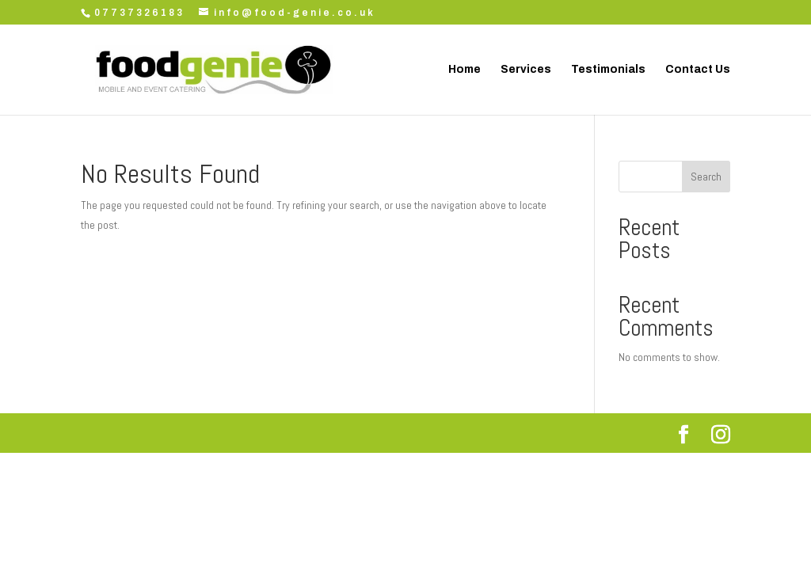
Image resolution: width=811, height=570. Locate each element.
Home (464, 69)
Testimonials (608, 69)
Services (526, 69)
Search (706, 176)
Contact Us (697, 69)
